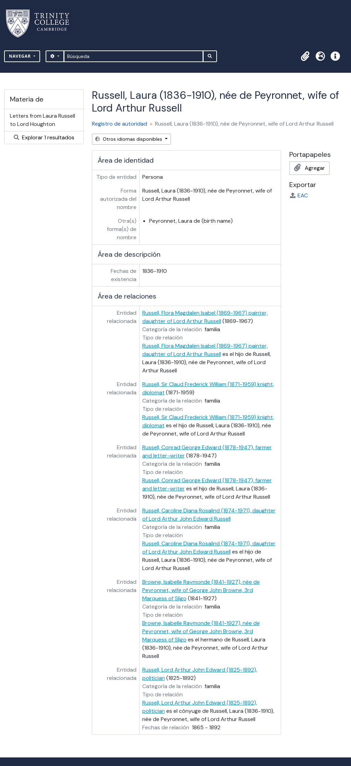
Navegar (20, 56)
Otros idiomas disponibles (129, 139)
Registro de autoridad (119, 123)
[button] (305, 56)
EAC (298, 195)
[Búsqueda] (133, 56)
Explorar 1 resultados (44, 137)
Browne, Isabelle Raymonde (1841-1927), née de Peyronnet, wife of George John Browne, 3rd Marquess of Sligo (201, 590)
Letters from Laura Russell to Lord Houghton (42, 120)
